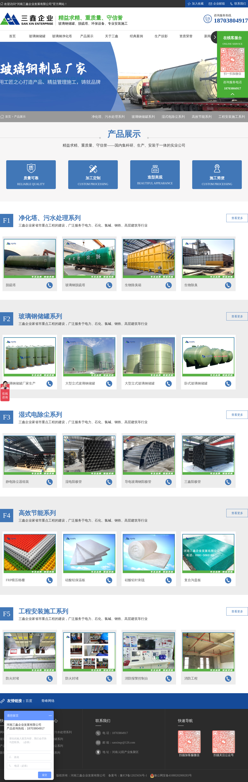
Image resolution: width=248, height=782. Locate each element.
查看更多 (237, 218)
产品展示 (20, 116)
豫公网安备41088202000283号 (171, 776)
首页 (8, 116)
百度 (29, 700)
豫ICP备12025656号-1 (133, 775)
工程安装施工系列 (231, 116)
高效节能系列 (202, 116)
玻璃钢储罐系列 (143, 116)
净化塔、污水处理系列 (108, 116)
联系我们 (238, 3)
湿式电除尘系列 (173, 116)
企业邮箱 (217, 3)
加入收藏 (195, 3)
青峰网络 (48, 700)
